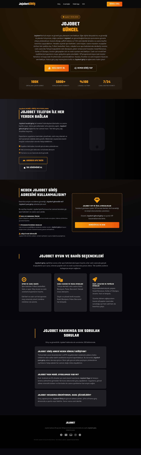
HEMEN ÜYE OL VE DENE (97, 225)
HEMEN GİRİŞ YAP (83, 68)
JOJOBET (70, 423)
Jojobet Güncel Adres (73, 439)
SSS (83, 4)
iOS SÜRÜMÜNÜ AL (33, 167)
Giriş (58, 4)
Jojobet (27, 4)
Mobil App (76, 4)
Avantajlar (66, 4)
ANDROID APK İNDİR (33, 160)
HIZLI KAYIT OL (56, 68)
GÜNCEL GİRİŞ (114, 4)
